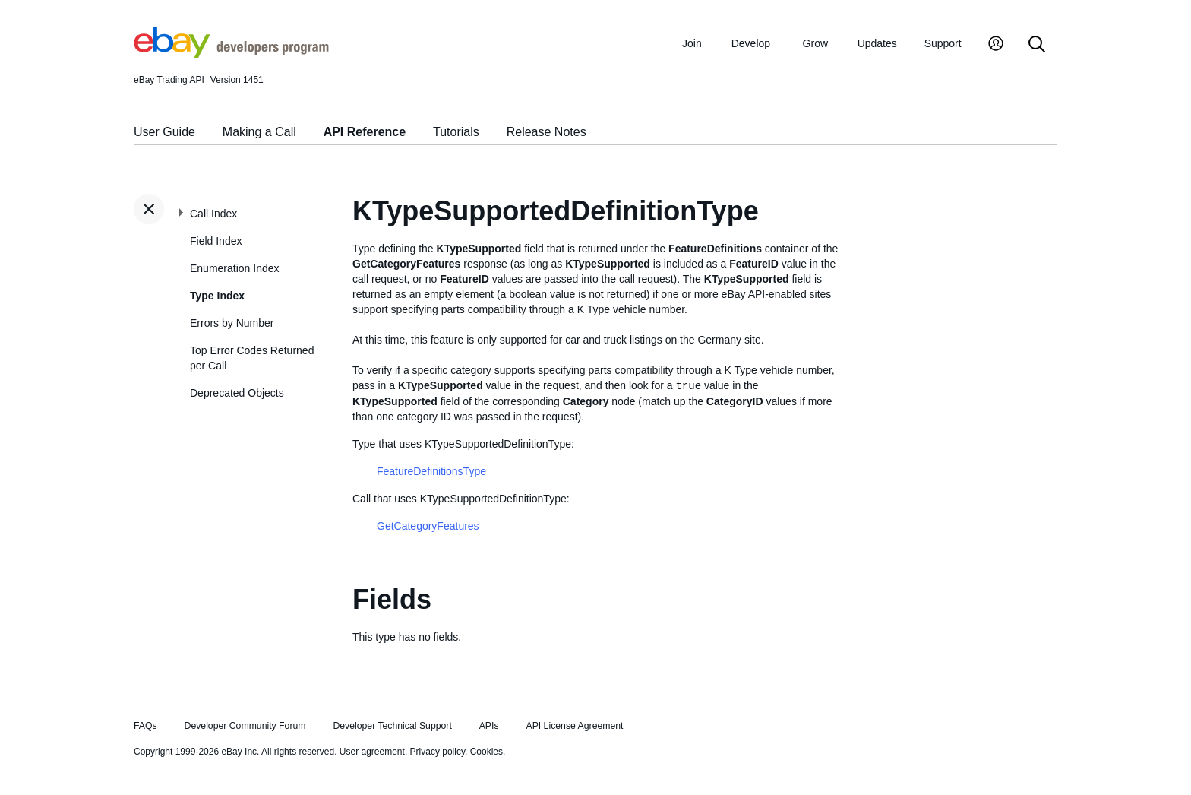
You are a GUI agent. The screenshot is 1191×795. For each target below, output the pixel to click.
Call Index (213, 213)
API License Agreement (574, 726)
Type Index (217, 296)
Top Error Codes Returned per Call (252, 358)
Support (943, 43)
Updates (877, 43)
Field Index (216, 241)
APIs (489, 726)
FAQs (145, 726)
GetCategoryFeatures (428, 526)
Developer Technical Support (392, 726)
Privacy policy (437, 751)
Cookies (486, 751)
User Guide (164, 131)
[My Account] (995, 45)
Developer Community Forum (245, 726)
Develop (750, 43)
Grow (815, 43)
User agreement (372, 751)
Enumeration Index (235, 268)
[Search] (1036, 45)
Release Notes (546, 131)
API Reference (365, 131)
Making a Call (259, 131)
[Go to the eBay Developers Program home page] (231, 54)
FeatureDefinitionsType (431, 471)
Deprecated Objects (237, 393)
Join (692, 43)
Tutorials (456, 131)
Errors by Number (231, 323)
